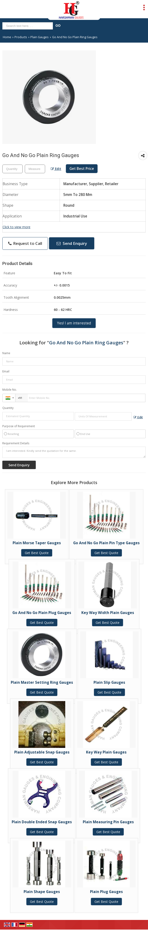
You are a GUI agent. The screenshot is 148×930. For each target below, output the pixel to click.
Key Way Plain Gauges (106, 752)
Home (7, 37)
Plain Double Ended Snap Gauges (42, 822)
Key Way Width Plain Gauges (107, 612)
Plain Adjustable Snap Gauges (41, 752)
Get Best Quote (37, 553)
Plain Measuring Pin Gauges (108, 822)
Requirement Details (15, 443)
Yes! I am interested (74, 323)
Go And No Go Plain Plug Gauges (41, 612)
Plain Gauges (39, 37)
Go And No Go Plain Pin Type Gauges (106, 542)
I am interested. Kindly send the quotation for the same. (74, 452)
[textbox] (35, 169)
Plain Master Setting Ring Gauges (42, 682)
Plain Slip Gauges (109, 682)
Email (5, 371)
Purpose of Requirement (18, 426)
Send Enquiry (72, 243)
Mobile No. (9, 390)
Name (6, 353)
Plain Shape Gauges (42, 891)
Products (20, 37)
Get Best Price (81, 168)
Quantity (8, 408)
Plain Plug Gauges (106, 891)
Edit (56, 168)
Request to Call (25, 243)
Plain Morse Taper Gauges (37, 542)
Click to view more (16, 227)
